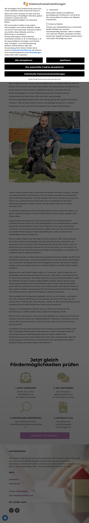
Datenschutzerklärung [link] (21, 50)
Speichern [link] (65, 59)
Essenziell (53, 9)
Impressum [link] (57, 79)
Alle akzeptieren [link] (23, 59)
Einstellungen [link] (35, 52)
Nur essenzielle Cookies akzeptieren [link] (44, 66)
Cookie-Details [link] (33, 79)
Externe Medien (55, 24)
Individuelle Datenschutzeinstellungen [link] (44, 73)
